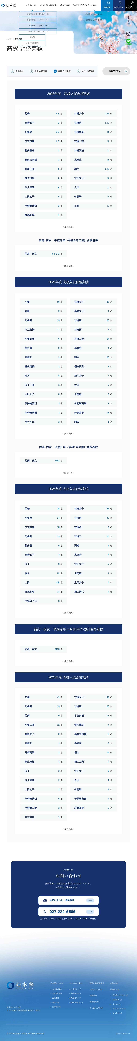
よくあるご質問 (96, 1008)
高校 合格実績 (64, 71)
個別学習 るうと (77, 1002)
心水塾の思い (57, 989)
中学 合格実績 (41, 71)
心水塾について (57, 983)
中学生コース (76, 993)
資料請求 (107, 7)
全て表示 (19, 71)
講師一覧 (55, 1002)
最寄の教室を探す (97, 983)
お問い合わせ (118, 7)
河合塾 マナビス (119, 995)
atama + (116, 1000)
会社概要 (55, 998)
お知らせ (94, 5)
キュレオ (116, 1013)
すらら (115, 1004)
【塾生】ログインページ (131, 7)
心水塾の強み (57, 993)
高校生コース (76, 998)
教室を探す (53, 5)
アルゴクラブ (118, 1008)
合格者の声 (85, 5)
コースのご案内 (75, 983)
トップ (9, 39)
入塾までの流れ (65, 5)
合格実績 (76, 5)
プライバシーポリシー (121, 1033)
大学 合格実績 (88, 71)
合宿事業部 (56, 1007)
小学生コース (76, 989)
